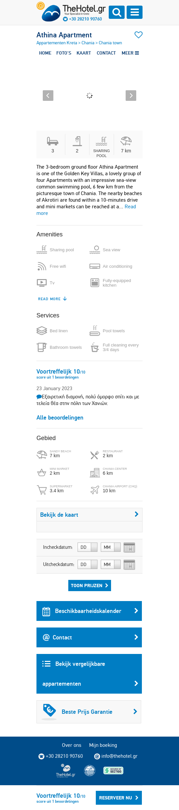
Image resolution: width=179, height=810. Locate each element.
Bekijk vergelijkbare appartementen (90, 677)
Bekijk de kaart (89, 514)
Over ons (71, 745)
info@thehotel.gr (116, 756)
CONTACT (106, 53)
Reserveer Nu (119, 798)
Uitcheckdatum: (59, 564)
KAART (84, 53)
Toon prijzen (89, 585)
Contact (90, 637)
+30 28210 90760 (85, 19)
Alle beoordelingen (60, 417)
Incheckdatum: (58, 547)
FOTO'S (63, 53)
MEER (130, 53)
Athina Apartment (64, 34)
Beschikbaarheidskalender (90, 611)
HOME (45, 53)
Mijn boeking (103, 745)
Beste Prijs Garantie (89, 712)
